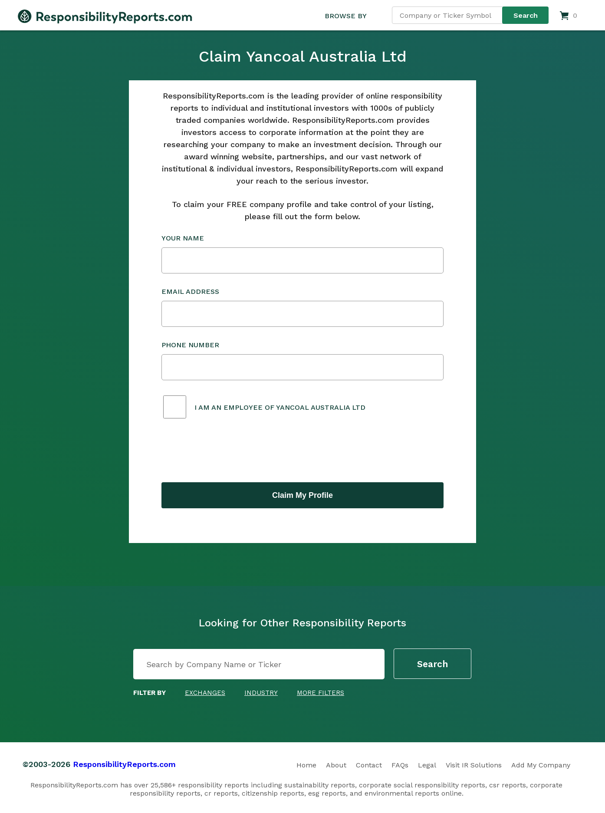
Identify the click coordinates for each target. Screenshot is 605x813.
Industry (261, 693)
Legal (427, 765)
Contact (369, 765)
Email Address (302, 307)
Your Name (302, 253)
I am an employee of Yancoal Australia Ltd (279, 407)
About (336, 765)
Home (306, 765)
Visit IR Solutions (474, 765)
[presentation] (227, 451)
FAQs (399, 765)
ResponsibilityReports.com (124, 764)
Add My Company (540, 765)
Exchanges (205, 693)
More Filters (320, 693)
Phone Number (302, 360)
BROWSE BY (345, 16)
